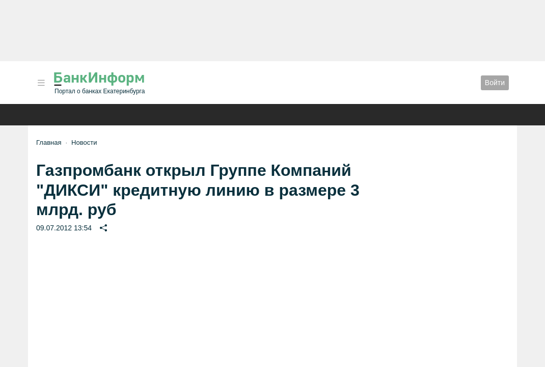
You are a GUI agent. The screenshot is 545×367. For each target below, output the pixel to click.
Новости (84, 142)
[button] (41, 82)
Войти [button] (495, 82)
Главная (48, 142)
